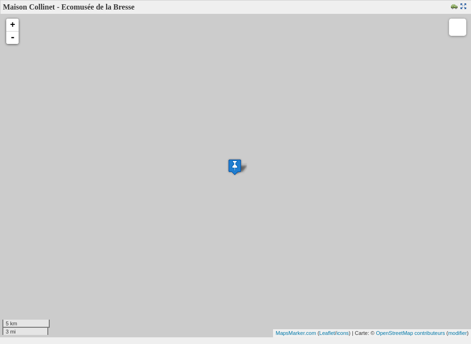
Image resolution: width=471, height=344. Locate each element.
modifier (457, 333)
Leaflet (327, 333)
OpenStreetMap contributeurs (410, 333)
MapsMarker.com (295, 333)
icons (343, 333)
